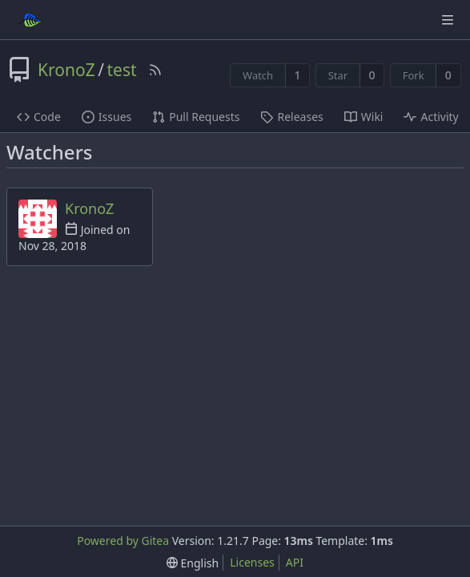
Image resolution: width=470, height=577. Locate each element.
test (121, 70)
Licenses (252, 562)
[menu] (193, 563)
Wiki (364, 116)
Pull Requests (195, 116)
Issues (106, 116)
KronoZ (66, 70)
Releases (291, 116)
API (294, 562)
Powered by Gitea (123, 540)
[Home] (30, 20)
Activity (431, 116)
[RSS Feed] (155, 70)
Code (39, 116)
